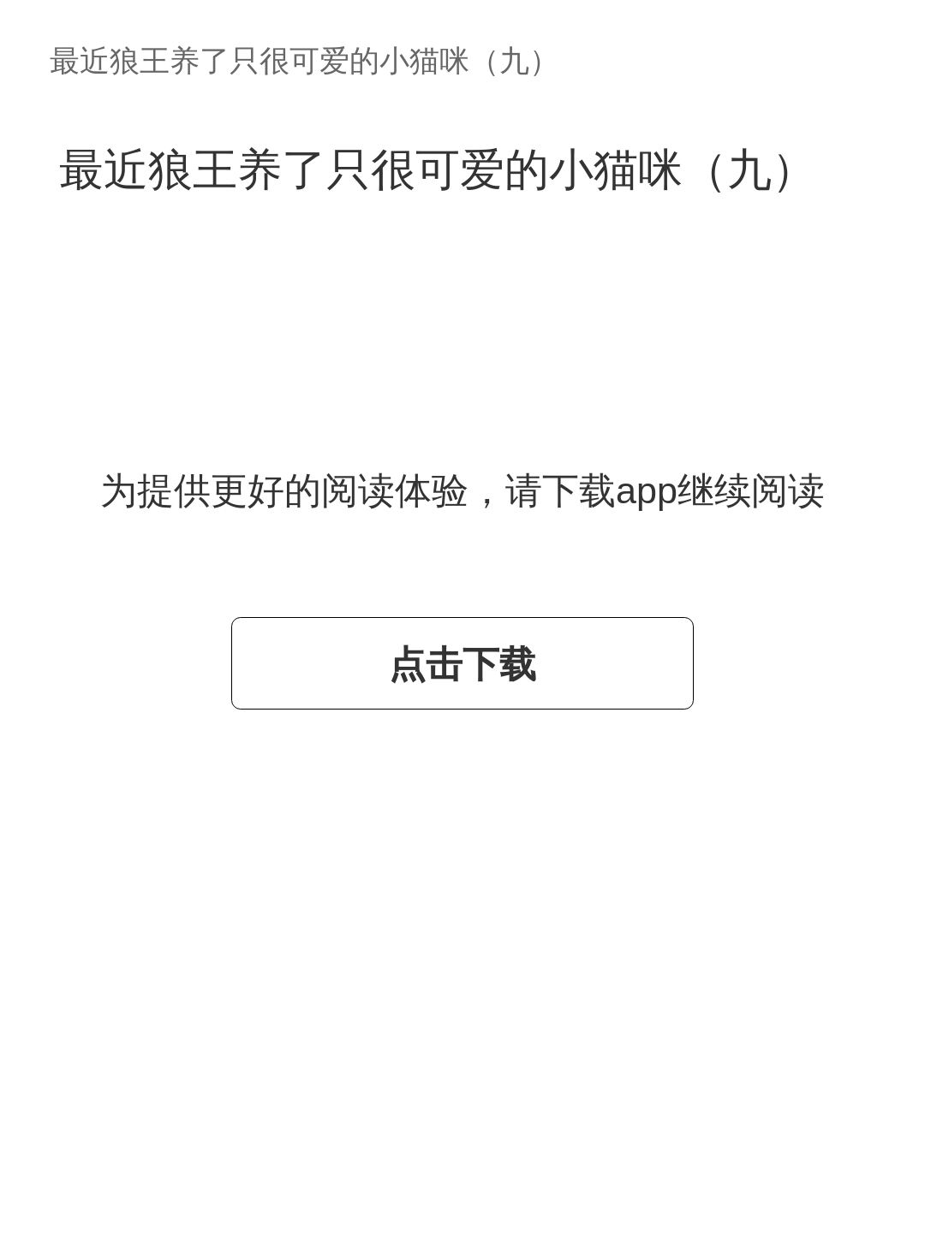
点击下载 (462, 664)
